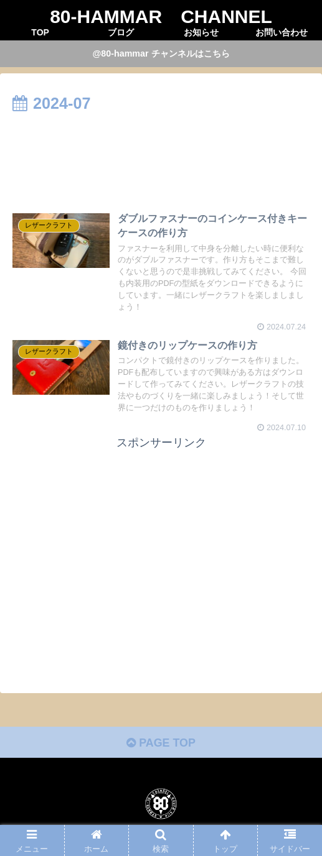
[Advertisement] (161, 155)
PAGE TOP (161, 743)
